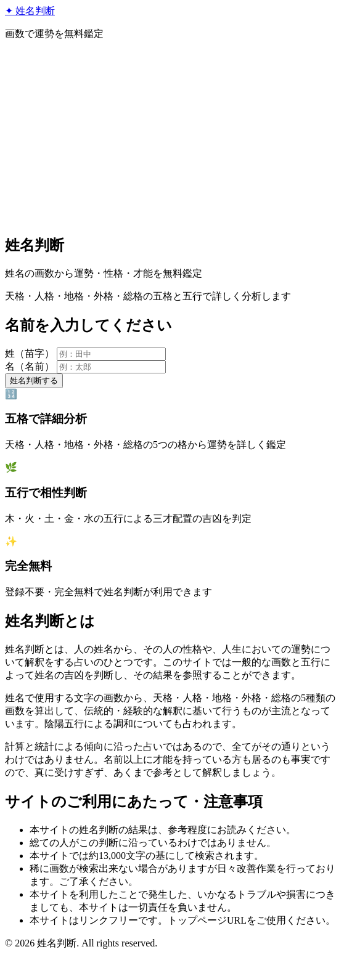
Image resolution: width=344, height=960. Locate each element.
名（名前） (29, 366)
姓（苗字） (29, 353)
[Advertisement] (172, 137)
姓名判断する (34, 380)
